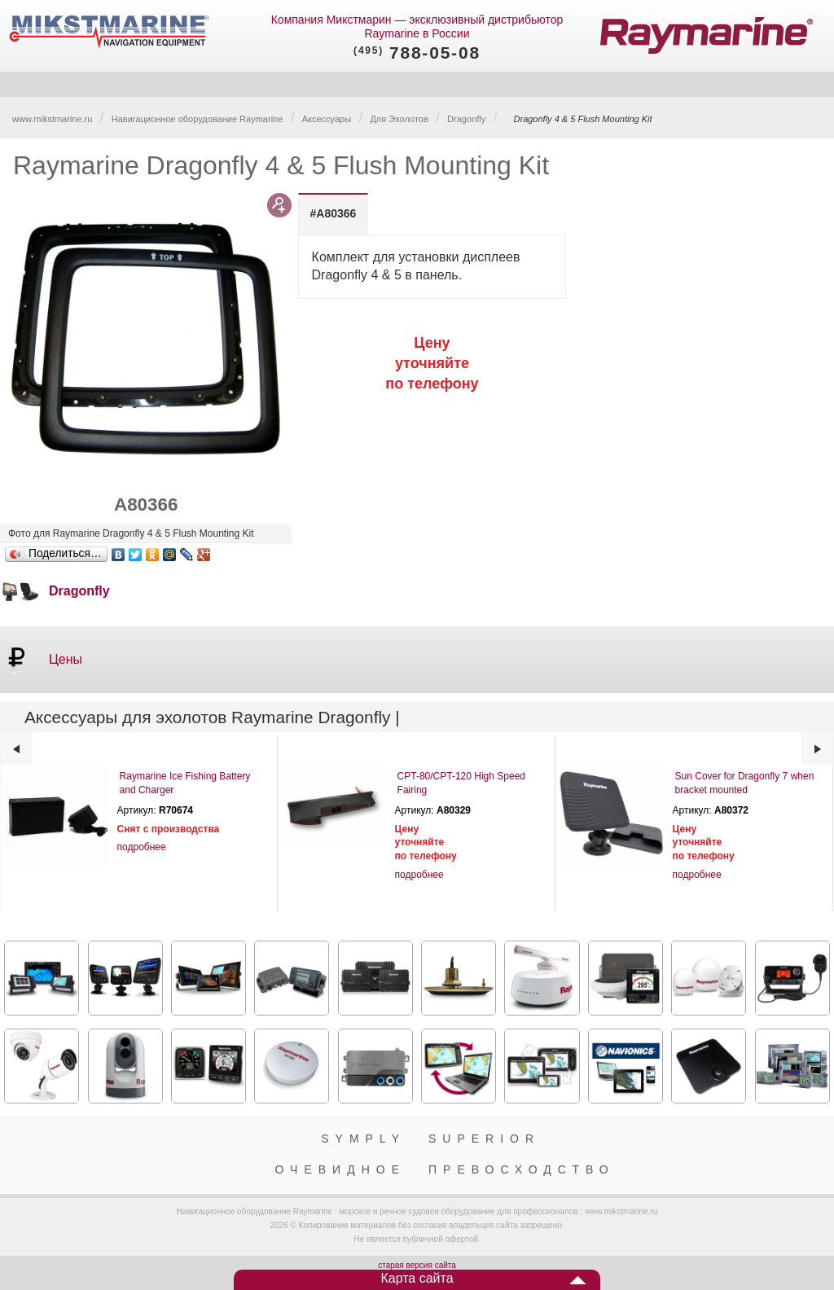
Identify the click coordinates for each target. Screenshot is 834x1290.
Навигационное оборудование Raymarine (197, 119)
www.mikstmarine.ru (52, 119)
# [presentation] (333, 213)
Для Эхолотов (399, 119)
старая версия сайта (417, 1265)
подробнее (141, 847)
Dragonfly (466, 119)
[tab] (333, 214)
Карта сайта (416, 1278)
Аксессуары (326, 119)
